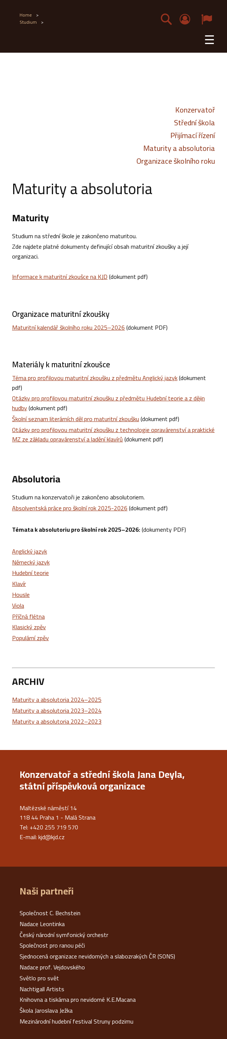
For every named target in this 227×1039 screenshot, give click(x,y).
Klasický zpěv (29, 627)
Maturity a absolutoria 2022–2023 (56, 721)
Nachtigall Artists (42, 989)
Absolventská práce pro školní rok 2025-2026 (69, 508)
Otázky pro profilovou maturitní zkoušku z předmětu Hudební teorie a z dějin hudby (108, 403)
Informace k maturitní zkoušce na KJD (59, 276)
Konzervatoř (195, 109)
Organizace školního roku (175, 161)
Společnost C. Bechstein (50, 913)
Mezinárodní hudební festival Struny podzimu (76, 1021)
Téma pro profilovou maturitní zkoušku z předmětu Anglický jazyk (94, 377)
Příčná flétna (28, 616)
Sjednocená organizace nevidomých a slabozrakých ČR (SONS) (97, 956)
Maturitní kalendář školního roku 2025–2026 (68, 327)
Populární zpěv (30, 637)
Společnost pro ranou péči (52, 945)
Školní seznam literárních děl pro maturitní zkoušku (75, 418)
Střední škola (194, 122)
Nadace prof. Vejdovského (52, 967)
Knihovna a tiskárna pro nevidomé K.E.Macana (78, 999)
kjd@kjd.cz (51, 837)
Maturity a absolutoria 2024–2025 (56, 699)
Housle (21, 594)
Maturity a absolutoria (179, 148)
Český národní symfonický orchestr (64, 934)
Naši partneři (47, 891)
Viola (18, 605)
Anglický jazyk (29, 551)
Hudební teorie (30, 572)
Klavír (19, 583)
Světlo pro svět (39, 978)
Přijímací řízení (192, 135)
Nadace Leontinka (42, 923)
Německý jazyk (31, 562)
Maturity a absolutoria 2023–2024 (56, 710)
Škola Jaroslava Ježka (46, 1010)
